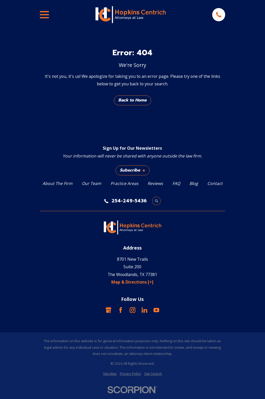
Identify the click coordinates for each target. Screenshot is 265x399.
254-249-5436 (129, 201)
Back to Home (132, 100)
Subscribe (132, 170)
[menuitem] (110, 373)
